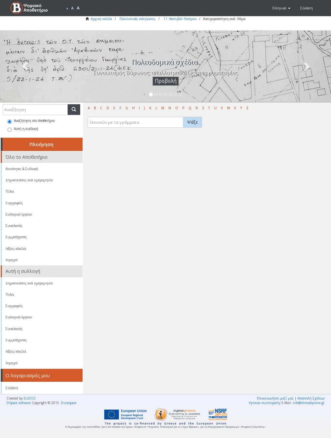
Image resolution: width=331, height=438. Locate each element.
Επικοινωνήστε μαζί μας (275, 398)
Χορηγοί (12, 260)
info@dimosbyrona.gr (309, 403)
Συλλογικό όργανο (19, 214)
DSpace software (18, 403)
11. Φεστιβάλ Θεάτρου (180, 18)
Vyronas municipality (264, 403)
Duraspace (68, 403)
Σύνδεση (12, 388)
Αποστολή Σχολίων (311, 398)
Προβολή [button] (166, 81)
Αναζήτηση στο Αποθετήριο (31, 121)
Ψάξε (192, 122)
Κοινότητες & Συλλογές (22, 168)
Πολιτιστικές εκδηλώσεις (138, 18)
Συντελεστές (14, 225)
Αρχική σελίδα (101, 18)
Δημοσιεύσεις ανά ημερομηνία (29, 180)
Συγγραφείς (14, 203)
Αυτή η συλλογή (22, 129)
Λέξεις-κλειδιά (16, 248)
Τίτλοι (10, 191)
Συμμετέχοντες (16, 237)
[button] (281, 8)
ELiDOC (30, 398)
